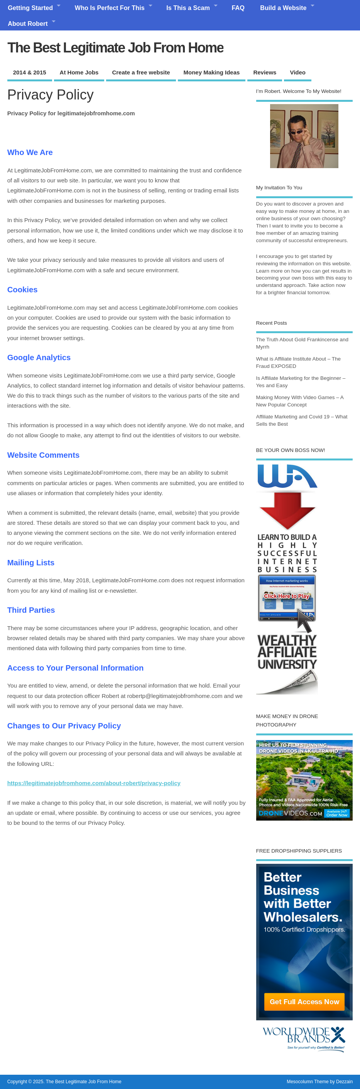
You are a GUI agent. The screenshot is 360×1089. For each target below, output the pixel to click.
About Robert (27, 23)
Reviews (264, 72)
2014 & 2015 (29, 72)
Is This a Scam (188, 7)
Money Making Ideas (212, 72)
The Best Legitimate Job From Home (115, 48)
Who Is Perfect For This (110, 7)
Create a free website (141, 72)
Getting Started (30, 7)
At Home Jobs (79, 72)
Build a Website (283, 7)
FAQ (238, 7)
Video (298, 72)
